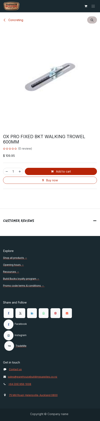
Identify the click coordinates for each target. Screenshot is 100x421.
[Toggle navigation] (93, 6)
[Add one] (20, 171)
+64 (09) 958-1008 (19, 384)
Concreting (13, 20)
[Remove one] (6, 171)
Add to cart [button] (61, 171)
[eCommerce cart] (85, 6)
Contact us (15, 369)
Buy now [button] (50, 180)
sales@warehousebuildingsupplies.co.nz (30, 376)
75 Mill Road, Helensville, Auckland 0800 (33, 395)
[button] (92, 20)
